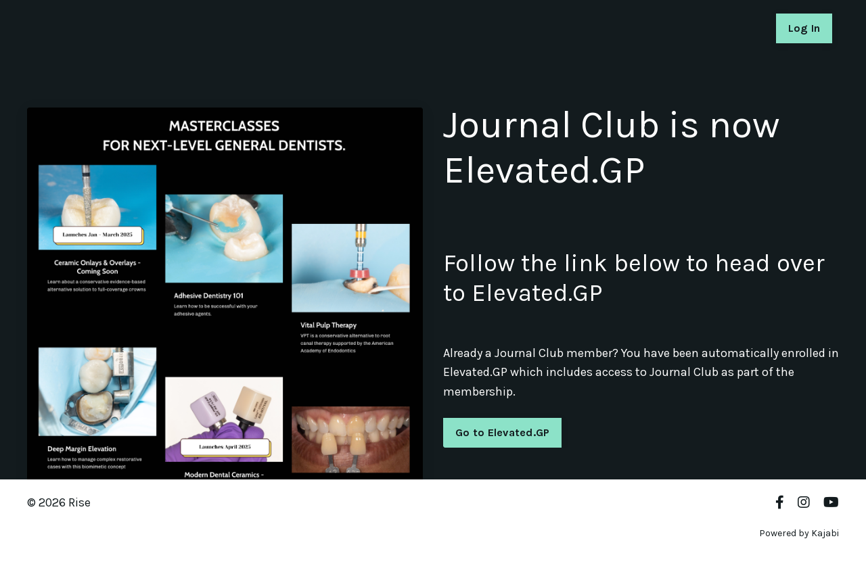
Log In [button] (804, 28)
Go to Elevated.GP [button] (464, 432)
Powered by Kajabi (799, 533)
